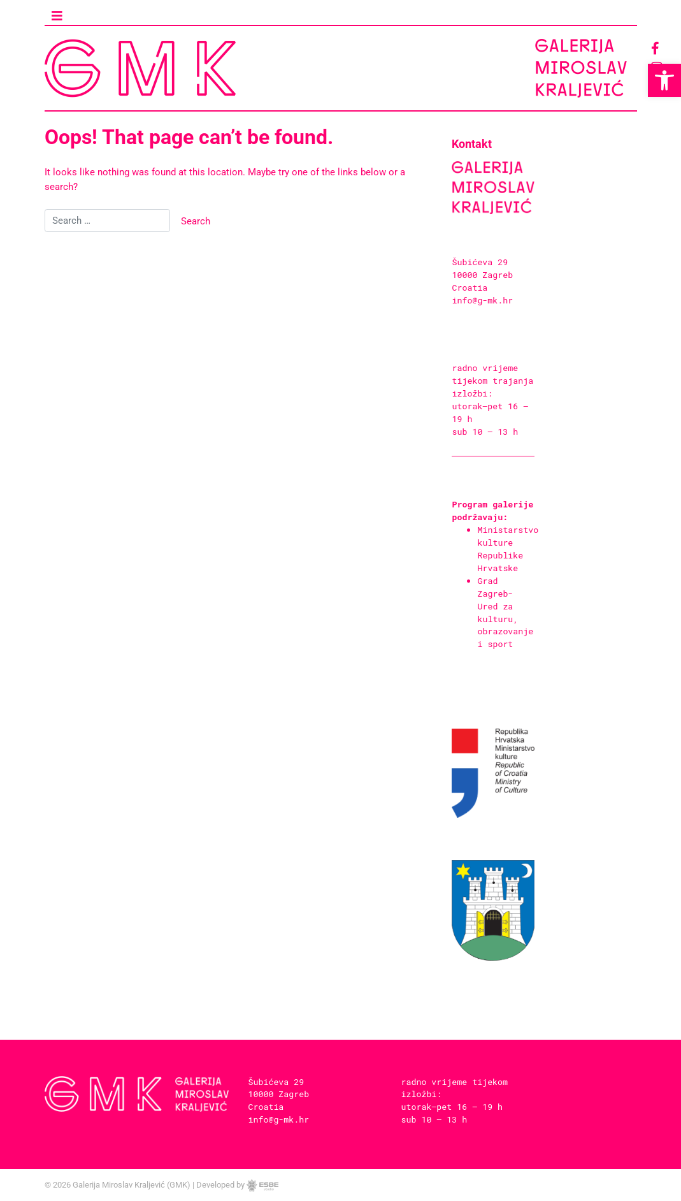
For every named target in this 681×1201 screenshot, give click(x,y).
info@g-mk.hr (482, 313)
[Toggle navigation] (57, 16)
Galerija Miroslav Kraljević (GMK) (131, 1185)
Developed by (237, 1185)
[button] (664, 80)
